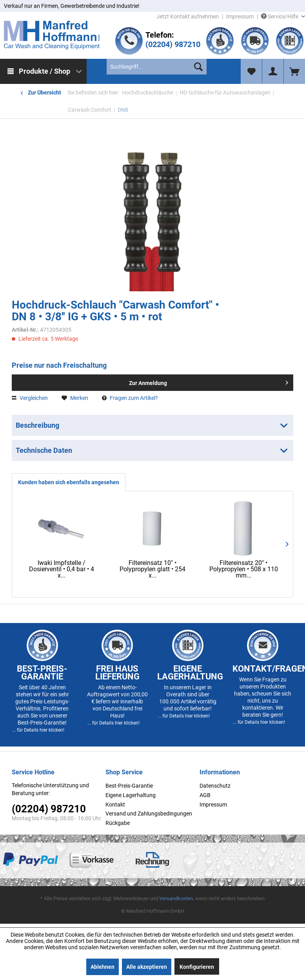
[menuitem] (43, 71)
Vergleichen (30, 398)
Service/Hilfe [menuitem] (280, 16)
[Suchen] (198, 66)
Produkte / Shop (44, 71)
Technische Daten (44, 450)
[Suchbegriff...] (156, 66)
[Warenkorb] (294, 71)
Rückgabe (117, 823)
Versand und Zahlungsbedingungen (148, 813)
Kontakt (115, 804)
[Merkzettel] (251, 71)
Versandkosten (176, 898)
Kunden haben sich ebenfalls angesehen (68, 482)
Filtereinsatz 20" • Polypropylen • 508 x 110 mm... (243, 569)
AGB (205, 795)
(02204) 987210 (172, 44)
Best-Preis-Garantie (129, 786)
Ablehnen (102, 967)
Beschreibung (37, 425)
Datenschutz (215, 786)
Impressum (240, 16)
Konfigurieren (197, 967)
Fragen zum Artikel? (130, 398)
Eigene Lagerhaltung (130, 795)
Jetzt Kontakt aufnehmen (187, 16)
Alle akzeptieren (146, 967)
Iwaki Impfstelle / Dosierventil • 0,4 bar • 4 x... (61, 569)
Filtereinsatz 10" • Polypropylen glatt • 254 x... (152, 569)
